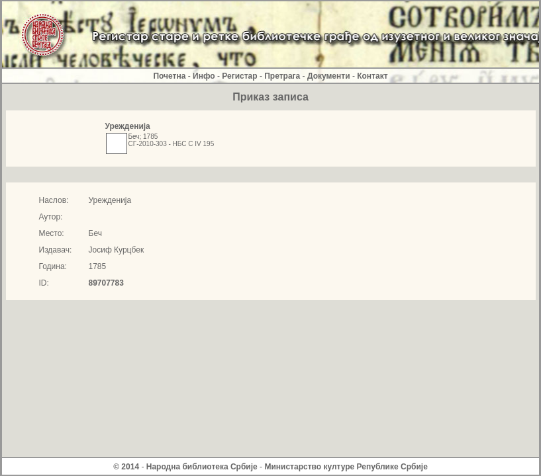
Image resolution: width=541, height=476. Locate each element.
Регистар (239, 76)
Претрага (282, 76)
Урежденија (127, 126)
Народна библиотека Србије (202, 466)
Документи (328, 76)
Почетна (169, 76)
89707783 (106, 283)
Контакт (372, 76)
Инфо (204, 76)
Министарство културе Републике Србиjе (345, 466)
